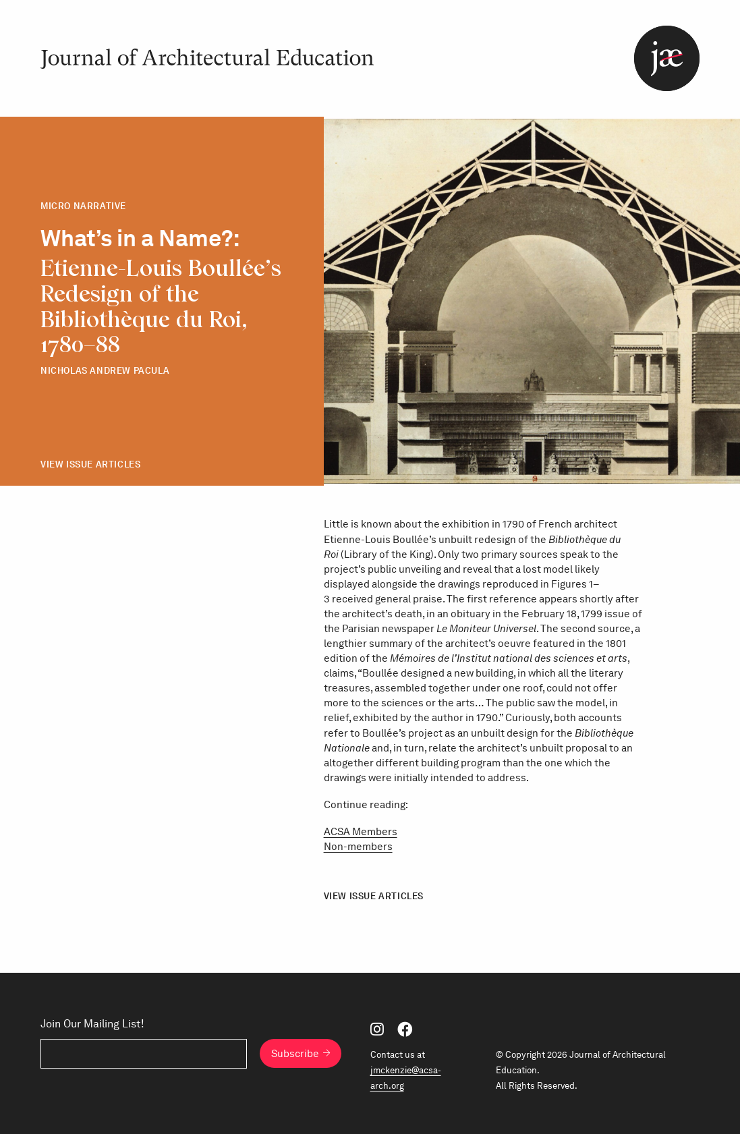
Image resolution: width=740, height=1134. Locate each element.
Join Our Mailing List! (92, 1024)
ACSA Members (360, 832)
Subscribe (295, 1053)
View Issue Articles (90, 464)
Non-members (358, 847)
